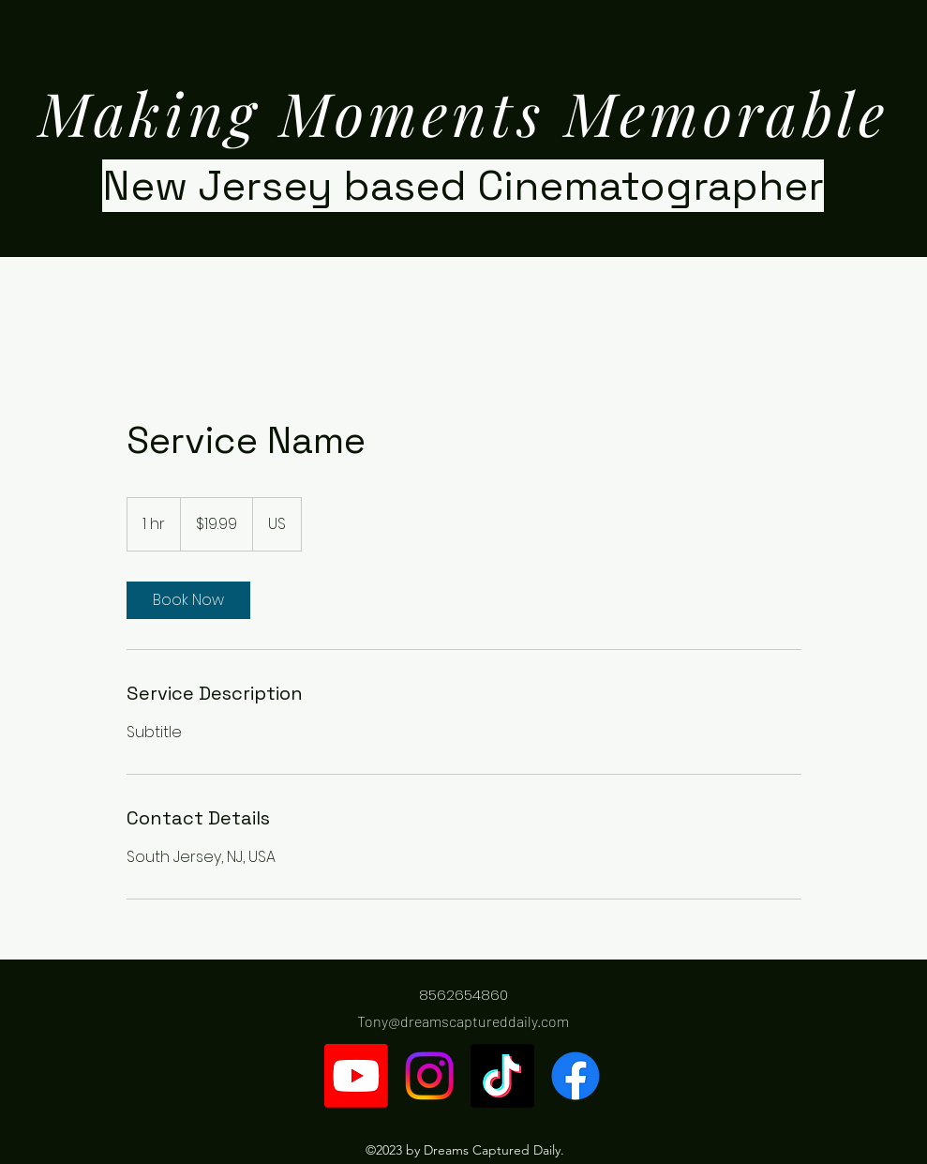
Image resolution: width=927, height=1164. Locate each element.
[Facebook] (575, 1076)
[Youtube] (356, 1076)
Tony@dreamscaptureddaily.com (463, 1021)
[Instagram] (429, 1076)
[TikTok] (502, 1076)
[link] (188, 600)
